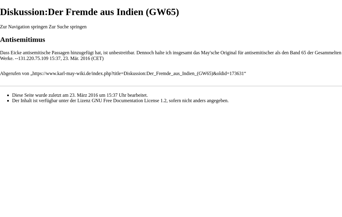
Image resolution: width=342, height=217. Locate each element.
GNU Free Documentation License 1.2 (129, 100)
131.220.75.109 (33, 58)
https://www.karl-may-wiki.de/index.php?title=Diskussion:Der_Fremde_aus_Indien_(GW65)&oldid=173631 (138, 73)
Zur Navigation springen (23, 26)
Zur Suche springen (67, 26)
